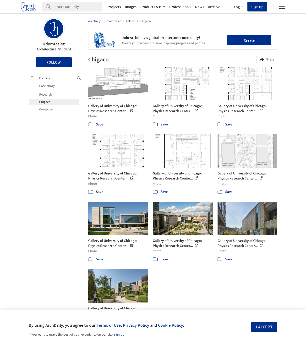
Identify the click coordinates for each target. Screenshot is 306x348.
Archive (214, 7)
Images (131, 7)
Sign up (257, 6)
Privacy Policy (136, 325)
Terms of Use (109, 325)
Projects (114, 7)
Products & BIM (152, 7)
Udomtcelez (54, 44)
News (199, 7)
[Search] (78, 6)
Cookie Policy (170, 325)
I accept (264, 327)
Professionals (180, 7)
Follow (54, 62)
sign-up (119, 334)
